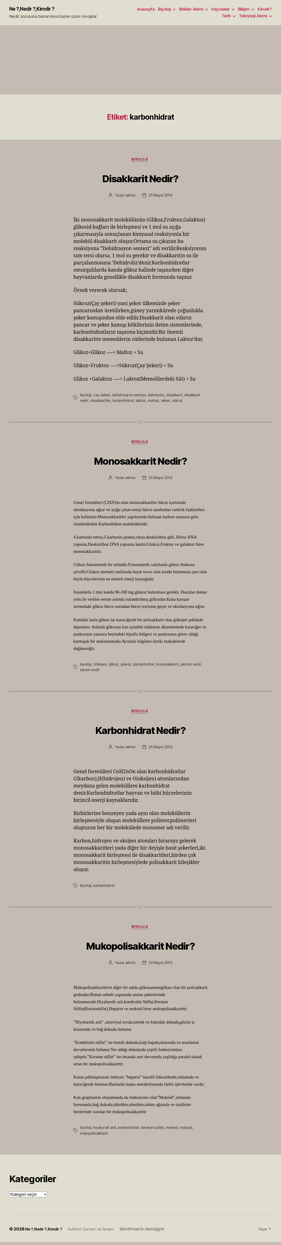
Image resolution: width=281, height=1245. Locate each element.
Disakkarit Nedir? (140, 178)
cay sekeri (102, 396)
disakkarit (177, 396)
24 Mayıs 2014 (160, 966)
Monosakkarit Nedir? (140, 461)
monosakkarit (170, 666)
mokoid (174, 1131)
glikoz (115, 666)
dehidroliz (158, 396)
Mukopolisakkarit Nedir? (140, 948)
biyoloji (86, 396)
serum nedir (90, 671)
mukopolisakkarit (94, 1136)
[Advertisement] (140, 60)
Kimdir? (265, 9)
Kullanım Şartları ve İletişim (96, 1232)
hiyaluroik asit (105, 1131)
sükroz (179, 402)
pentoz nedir (195, 666)
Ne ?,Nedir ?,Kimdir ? (35, 9)
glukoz (127, 666)
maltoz (155, 402)
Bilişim (244, 9)
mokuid (189, 1131)
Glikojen (101, 666)
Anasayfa (145, 9)
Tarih (226, 16)
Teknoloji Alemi (253, 16)
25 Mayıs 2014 (160, 196)
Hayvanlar (220, 9)
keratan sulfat (154, 1131)
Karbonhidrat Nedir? (140, 731)
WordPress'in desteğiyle (149, 1232)
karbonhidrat (124, 402)
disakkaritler (100, 402)
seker (167, 402)
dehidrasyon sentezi (130, 396)
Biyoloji (164, 9)
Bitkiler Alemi (191, 9)
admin (130, 196)
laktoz (142, 402)
